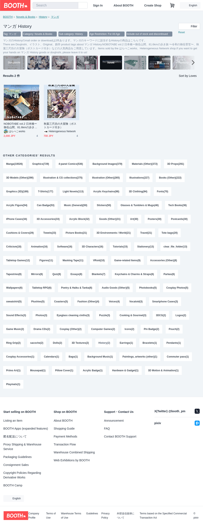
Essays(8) (76, 274)
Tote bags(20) (170, 233)
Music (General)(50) (75, 205)
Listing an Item (12, 420)
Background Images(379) (107, 164)
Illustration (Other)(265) (106, 177)
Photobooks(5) (148, 288)
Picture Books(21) (76, 233)
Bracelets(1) (149, 343)
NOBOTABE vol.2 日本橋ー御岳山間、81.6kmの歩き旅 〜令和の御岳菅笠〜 (20, 125)
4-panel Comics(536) (71, 164)
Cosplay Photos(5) (177, 288)
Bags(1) (73, 357)
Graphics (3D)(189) (17, 191)
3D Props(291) (175, 164)
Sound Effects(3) (16, 315)
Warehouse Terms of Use (71, 515)
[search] (74, 6)
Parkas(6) (169, 274)
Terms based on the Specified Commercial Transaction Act (163, 515)
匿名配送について (15, 436)
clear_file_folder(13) (175, 246)
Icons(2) (129, 329)
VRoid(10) (99, 260)
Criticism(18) (13, 246)
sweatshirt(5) (14, 302)
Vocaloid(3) (136, 302)
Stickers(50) (104, 205)
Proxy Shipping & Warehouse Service (22, 447)
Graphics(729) (40, 164)
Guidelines (92, 513)
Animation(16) (39, 246)
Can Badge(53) (45, 205)
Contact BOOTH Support (120, 436)
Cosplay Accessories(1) (20, 357)
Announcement (114, 420)
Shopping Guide (64, 428)
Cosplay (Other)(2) (71, 329)
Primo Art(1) (13, 370)
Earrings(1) (126, 343)
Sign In (98, 5)
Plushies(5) (38, 302)
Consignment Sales (16, 465)
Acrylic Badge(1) (93, 370)
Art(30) (134, 219)
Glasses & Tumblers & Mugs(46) (140, 205)
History (43, 16)
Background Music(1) (100, 357)
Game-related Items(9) (127, 260)
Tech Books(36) (177, 205)
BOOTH (8, 16)
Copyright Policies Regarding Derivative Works (22, 475)
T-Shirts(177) (45, 191)
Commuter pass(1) (178, 357)
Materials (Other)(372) (145, 164)
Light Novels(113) (73, 191)
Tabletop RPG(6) (42, 288)
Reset (181, 32)
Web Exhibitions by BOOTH (72, 460)
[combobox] (55, 5)
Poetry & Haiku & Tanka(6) (76, 288)
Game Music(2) (15, 329)
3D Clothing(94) (138, 191)
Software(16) (64, 246)
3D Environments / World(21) (114, 233)
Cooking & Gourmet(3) (133, 315)
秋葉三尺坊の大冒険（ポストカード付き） (60, 125)
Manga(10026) (14, 164)
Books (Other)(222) (170, 177)
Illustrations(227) (139, 177)
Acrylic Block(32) (79, 219)
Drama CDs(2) (42, 329)
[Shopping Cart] (172, 5)
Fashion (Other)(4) (88, 302)
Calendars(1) (51, 357)
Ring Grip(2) (13, 343)
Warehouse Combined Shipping (74, 452)
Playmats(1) (13, 384)
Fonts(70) (162, 191)
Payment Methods (65, 436)
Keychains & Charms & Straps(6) (134, 274)
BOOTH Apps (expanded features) (25, 428)
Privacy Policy (105, 515)
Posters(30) (154, 219)
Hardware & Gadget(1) (125, 370)
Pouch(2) (174, 329)
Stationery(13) (145, 246)
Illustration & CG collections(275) (63, 177)
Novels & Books (25, 16)
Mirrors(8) (37, 274)
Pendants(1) (173, 343)
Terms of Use (51, 515)
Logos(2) (181, 315)
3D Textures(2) (80, 343)
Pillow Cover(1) (64, 370)
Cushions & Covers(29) (20, 233)
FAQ (107, 428)
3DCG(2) (161, 315)
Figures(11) (46, 260)
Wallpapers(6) (14, 288)
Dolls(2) (57, 343)
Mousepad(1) (37, 370)
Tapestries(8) (14, 274)
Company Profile (33, 515)
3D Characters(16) (92, 246)
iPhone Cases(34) (16, 219)
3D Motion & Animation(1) (163, 370)
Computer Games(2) (103, 329)
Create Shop (152, 5)
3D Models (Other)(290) (20, 177)
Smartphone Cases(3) (165, 302)
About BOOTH (123, 5)
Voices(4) (114, 302)
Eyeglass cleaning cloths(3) (73, 315)
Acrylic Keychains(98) (106, 191)
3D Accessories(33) (48, 219)
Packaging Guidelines (17, 457)
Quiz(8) (56, 274)
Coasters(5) (61, 302)
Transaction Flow (65, 444)
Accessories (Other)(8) (163, 260)
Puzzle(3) (104, 315)
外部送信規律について (125, 515)
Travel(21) (146, 233)
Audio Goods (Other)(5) (116, 288)
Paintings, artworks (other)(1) (139, 357)
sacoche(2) (36, 343)
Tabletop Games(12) (18, 260)
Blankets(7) (98, 274)
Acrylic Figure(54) (16, 205)
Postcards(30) (179, 219)
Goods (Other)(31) (110, 219)
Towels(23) (49, 233)
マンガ (55, 16)
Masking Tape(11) (73, 260)
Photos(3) (41, 315)
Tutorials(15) (120, 246)
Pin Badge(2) (151, 329)
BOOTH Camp (12, 485)
